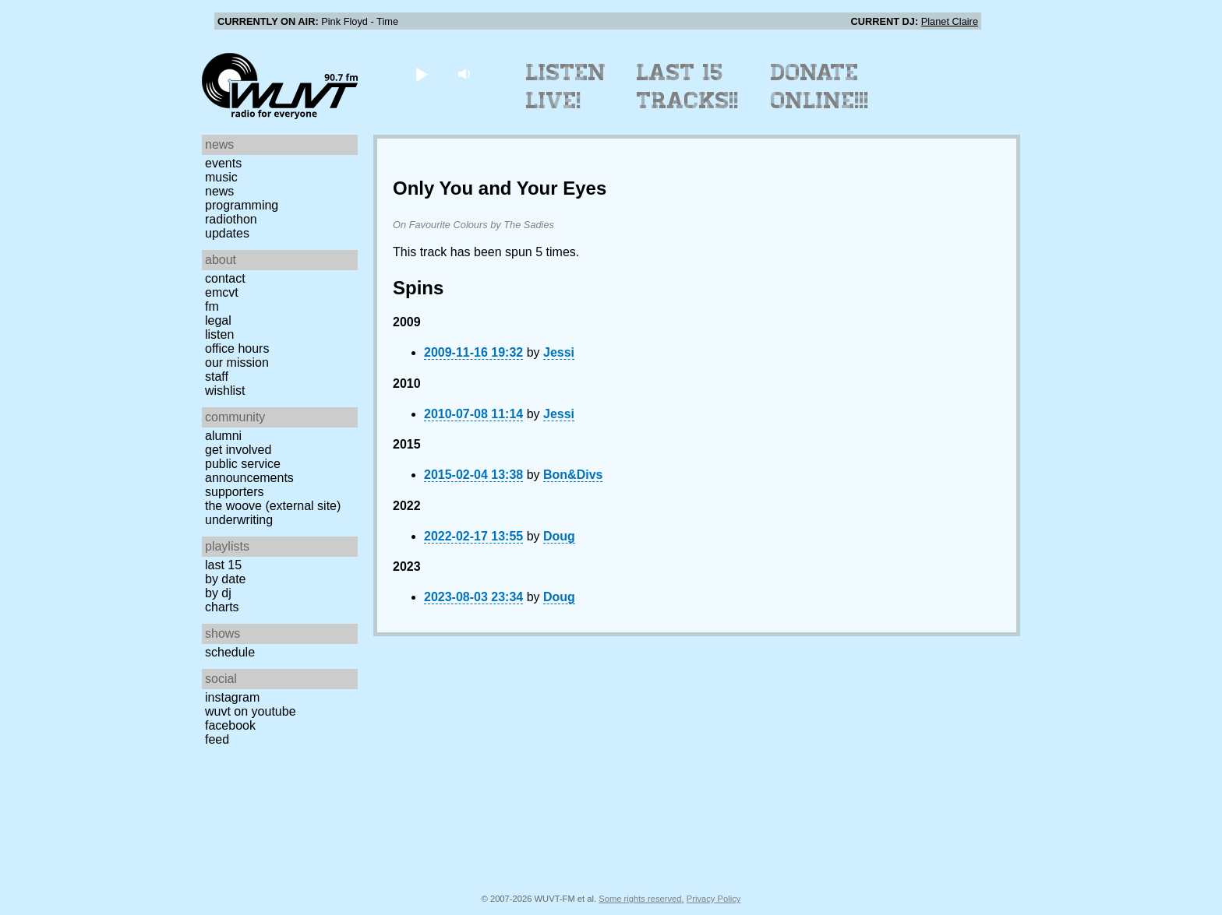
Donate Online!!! (820, 86)
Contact (225, 278)
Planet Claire (949, 21)
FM (212, 306)
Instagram (232, 697)
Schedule (230, 652)
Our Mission (237, 362)
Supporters (234, 491)
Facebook (230, 725)
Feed (217, 739)
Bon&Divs (572, 474)
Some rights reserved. (641, 898)
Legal (218, 320)
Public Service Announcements (249, 470)
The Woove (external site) (273, 505)
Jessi (558, 352)
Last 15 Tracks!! (688, 86)
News (219, 191)
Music (221, 177)
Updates (227, 233)
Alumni (223, 435)
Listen (219, 334)
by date (225, 579)
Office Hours (237, 348)
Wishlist (225, 390)
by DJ (218, 593)
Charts (222, 607)
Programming (241, 205)
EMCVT (221, 292)
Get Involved (238, 449)
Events (223, 163)
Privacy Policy (714, 898)
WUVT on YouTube (250, 711)
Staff (216, 376)
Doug (559, 536)
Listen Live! (566, 86)
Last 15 (223, 565)
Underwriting (239, 519)
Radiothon (231, 219)
